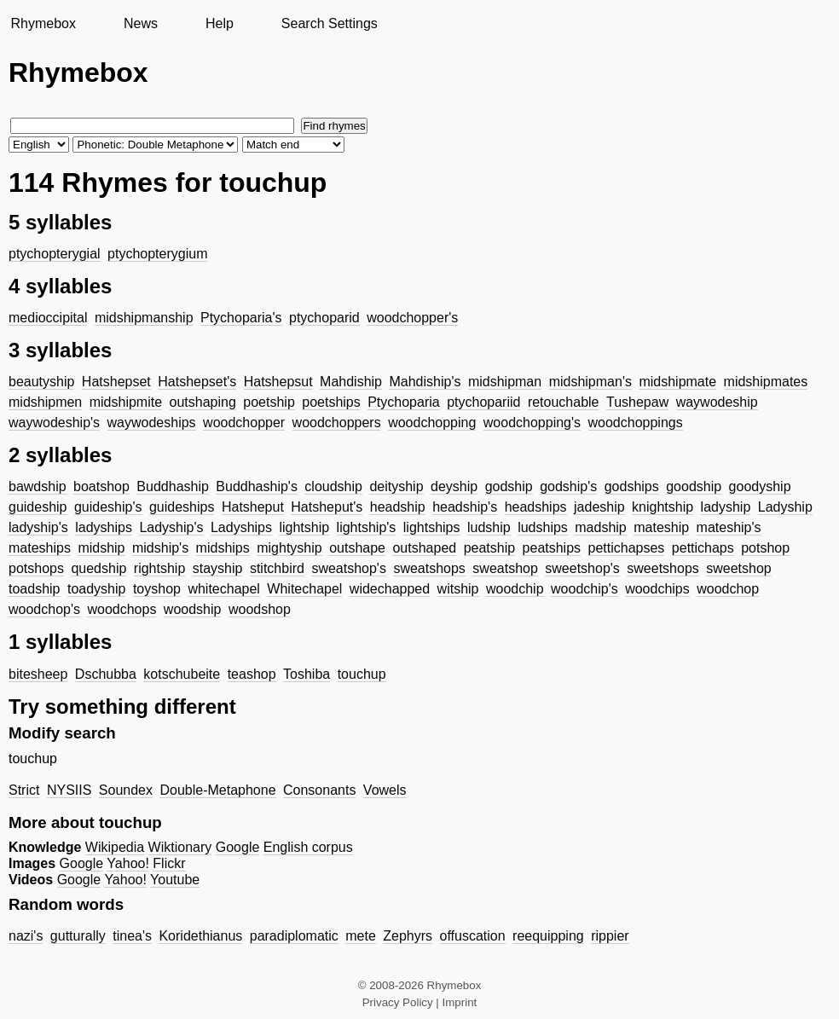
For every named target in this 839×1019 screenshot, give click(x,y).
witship (458, 589)
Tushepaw (637, 402)
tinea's (132, 936)
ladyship (726, 507)
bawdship (38, 486)
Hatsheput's (326, 507)
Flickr (169, 863)
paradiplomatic (294, 936)
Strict (24, 790)
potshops (36, 568)
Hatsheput (253, 507)
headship (397, 507)
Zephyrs (407, 936)
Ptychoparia (403, 402)
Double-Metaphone (217, 790)
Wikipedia (114, 847)
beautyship (41, 381)
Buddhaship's (257, 486)
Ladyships (241, 527)
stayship (218, 568)
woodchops (121, 609)
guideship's (108, 507)
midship (101, 548)
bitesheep (38, 674)
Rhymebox (42, 23)
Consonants (319, 790)
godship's (568, 486)
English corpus (308, 847)
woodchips (657, 589)
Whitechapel (304, 589)
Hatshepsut (278, 381)
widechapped (390, 589)
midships (223, 548)
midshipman (504, 381)
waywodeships (151, 422)
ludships (543, 527)
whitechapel (224, 589)
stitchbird (277, 568)
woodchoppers (336, 422)
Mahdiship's (424, 381)
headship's (464, 507)
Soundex (126, 790)
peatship (490, 548)
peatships (552, 548)
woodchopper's (412, 317)
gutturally (78, 936)
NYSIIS (69, 790)
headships (536, 507)
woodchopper (244, 422)
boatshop (101, 486)
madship (600, 527)
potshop (765, 548)
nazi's (26, 936)
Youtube (175, 879)
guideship (38, 507)
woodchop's (44, 609)
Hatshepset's (197, 381)
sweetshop (739, 568)
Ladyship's (171, 527)
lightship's (366, 527)
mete (360, 936)
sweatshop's (348, 568)
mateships (40, 548)
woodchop (728, 589)
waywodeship (717, 402)
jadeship (599, 507)
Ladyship (785, 507)
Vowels (385, 790)
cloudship (333, 486)
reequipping (548, 936)
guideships (182, 507)
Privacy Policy (397, 1002)
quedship (98, 568)
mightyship (289, 548)
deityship (396, 486)
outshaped (424, 548)
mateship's (729, 527)
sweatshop (505, 568)
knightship (662, 507)
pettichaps (703, 548)
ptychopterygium (157, 253)
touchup (362, 674)
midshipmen (45, 402)
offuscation (473, 936)
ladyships (103, 527)
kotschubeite (181, 674)
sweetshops (663, 568)
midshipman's (590, 381)
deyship (454, 486)
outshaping (203, 402)
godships (632, 486)
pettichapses (626, 548)
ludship (489, 527)
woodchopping (432, 422)
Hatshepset (116, 381)
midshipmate (677, 381)
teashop (252, 674)
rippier (609, 936)
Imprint (460, 1002)
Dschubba (105, 674)
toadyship (96, 589)
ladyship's (38, 527)
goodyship (760, 486)
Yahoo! (128, 863)
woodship (193, 609)
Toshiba (306, 674)
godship (509, 486)
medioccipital (48, 317)
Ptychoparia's (241, 317)
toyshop (157, 589)
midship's (160, 548)
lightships (431, 527)
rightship (159, 568)
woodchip (515, 589)
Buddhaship (172, 486)
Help (219, 23)
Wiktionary (180, 847)
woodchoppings (635, 422)
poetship (269, 402)
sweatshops (429, 568)
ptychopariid (483, 402)
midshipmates (766, 381)
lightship (304, 527)
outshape (357, 548)
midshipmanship (144, 317)
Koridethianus (200, 936)
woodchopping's (532, 422)
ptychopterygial (55, 253)
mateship (661, 527)
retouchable (563, 402)
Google (238, 847)
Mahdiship (351, 381)
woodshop (260, 609)
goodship (693, 486)
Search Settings (329, 23)
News (141, 23)
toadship (35, 589)
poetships (331, 402)
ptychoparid (324, 317)
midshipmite (126, 402)
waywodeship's (54, 422)
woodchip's (584, 589)
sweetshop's (582, 568)
